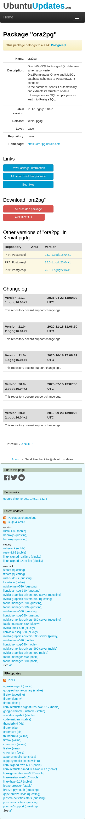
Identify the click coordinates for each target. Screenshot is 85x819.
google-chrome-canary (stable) (23, 690)
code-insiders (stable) (17, 719)
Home (8, 17)
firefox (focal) (11, 702)
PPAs (11, 680)
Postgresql (58, 45)
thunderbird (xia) (13, 723)
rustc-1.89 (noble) (14, 531)
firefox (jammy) (13, 698)
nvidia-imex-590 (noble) (18, 640)
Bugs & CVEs (17, 521)
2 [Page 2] (22, 443)
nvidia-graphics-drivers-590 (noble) (25, 652)
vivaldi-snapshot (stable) (19, 715)
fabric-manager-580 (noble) (21, 661)
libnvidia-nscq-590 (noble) (19, 644)
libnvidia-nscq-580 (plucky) (20, 632)
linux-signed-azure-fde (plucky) (23, 560)
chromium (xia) (13, 731)
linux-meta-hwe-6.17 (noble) (21, 777)
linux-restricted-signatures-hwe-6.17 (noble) (31, 707)
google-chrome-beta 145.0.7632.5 (25, 498)
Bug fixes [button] (28, 184)
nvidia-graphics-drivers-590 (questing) (27, 599)
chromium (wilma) (14, 744)
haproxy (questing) (15, 535)
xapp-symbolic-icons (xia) (19, 756)
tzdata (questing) (14, 570)
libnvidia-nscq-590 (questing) (21, 590)
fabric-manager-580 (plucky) (21, 623)
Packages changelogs (22, 517)
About (15, 459)
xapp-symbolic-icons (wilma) (21, 760)
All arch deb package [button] (28, 209)
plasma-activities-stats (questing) (24, 798)
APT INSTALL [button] (24, 217)
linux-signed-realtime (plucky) (22, 556)
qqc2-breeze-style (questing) (21, 794)
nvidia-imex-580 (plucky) (19, 628)
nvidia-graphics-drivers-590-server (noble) (30, 648)
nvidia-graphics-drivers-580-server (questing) (32, 619)
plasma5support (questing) (20, 806)
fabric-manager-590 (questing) (22, 603)
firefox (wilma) (12, 740)
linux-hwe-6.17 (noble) (17, 781)
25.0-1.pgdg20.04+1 (58, 262)
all (10, 665)
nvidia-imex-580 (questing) (20, 611)
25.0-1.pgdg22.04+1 (58, 270)
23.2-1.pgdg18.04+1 (58, 254)
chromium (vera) (13, 752)
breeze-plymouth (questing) (21, 789)
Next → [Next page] (29, 443)
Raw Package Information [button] (28, 168)
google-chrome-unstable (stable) (24, 711)
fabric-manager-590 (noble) (21, 657)
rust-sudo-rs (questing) (18, 578)
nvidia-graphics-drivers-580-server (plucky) (30, 636)
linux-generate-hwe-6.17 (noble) (23, 773)
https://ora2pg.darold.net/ (44, 144)
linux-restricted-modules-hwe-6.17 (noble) (30, 769)
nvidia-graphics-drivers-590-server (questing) (32, 594)
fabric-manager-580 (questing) (22, 607)
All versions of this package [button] (28, 176)
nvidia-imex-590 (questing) (20, 586)
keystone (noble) (14, 582)
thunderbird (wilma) (15, 736)
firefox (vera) (11, 748)
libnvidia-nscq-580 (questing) (21, 615)
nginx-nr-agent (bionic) (17, 686)
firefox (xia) (10, 727)
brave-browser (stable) (17, 785)
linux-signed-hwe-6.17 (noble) (22, 765)
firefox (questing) (14, 694)
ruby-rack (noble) (14, 548)
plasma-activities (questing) (21, 802)
